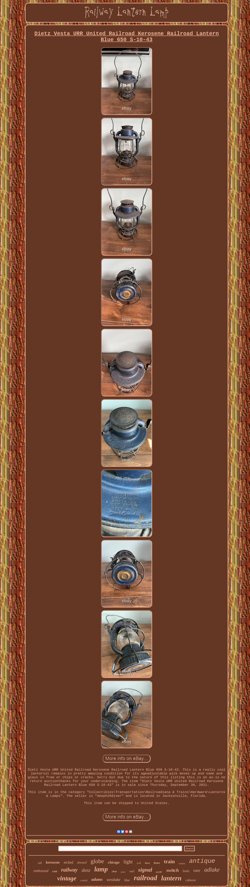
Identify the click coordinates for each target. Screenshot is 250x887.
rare (196, 870)
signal (145, 870)
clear (114, 871)
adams (97, 879)
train (169, 861)
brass (157, 862)
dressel (82, 862)
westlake (113, 879)
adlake (212, 869)
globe (97, 861)
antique (202, 861)
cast (54, 871)
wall (131, 871)
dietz (86, 870)
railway (69, 870)
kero (147, 862)
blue (127, 880)
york (139, 863)
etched (68, 862)
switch (172, 870)
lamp (101, 869)
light (128, 861)
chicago (114, 862)
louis (186, 871)
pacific (159, 872)
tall (40, 862)
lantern (171, 878)
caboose (191, 880)
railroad (145, 878)
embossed (41, 871)
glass (123, 872)
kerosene (53, 862)
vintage (66, 878)
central (83, 880)
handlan (182, 863)
